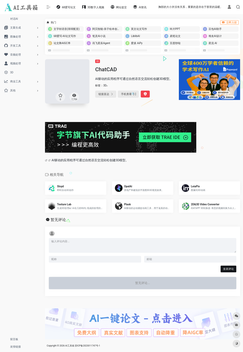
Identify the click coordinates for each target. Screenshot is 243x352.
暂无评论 (58, 219)
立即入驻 (229, 22)
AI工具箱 (69, 345)
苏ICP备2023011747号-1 (87, 345)
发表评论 (228, 268)
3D (97, 61)
